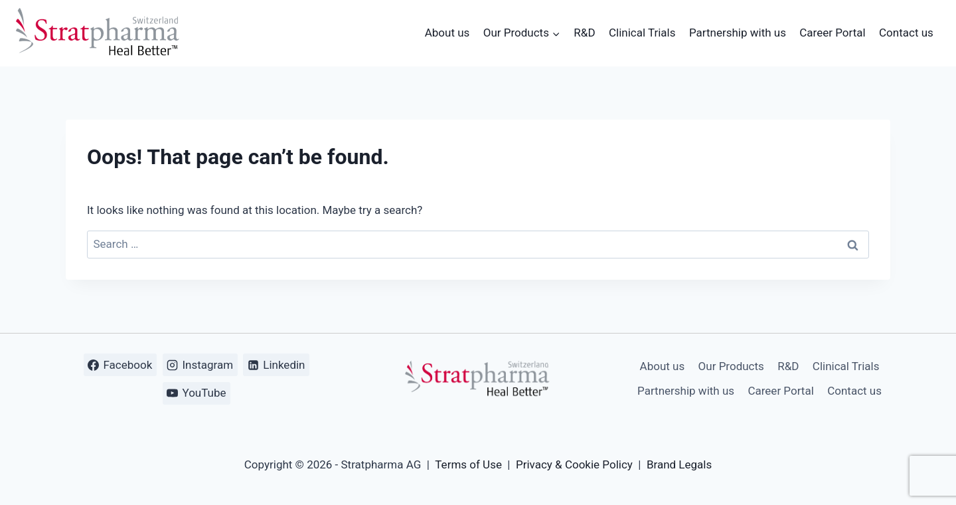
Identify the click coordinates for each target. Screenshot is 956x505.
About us (447, 32)
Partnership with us (737, 32)
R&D (584, 32)
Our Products (731, 366)
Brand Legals (679, 464)
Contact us (906, 32)
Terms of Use (468, 464)
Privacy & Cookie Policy (574, 464)
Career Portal (832, 32)
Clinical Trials (642, 32)
